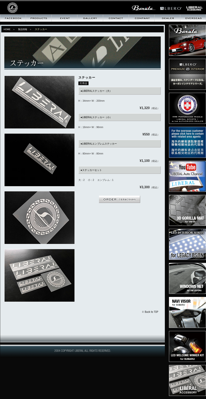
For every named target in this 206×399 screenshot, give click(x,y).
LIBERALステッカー (187, 380)
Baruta (187, 40)
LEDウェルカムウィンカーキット (187, 346)
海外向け (193, 18)
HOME (7, 29)
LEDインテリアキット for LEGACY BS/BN (187, 244)
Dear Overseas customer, (187, 142)
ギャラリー (90, 18)
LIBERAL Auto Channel (187, 176)
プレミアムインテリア (187, 74)
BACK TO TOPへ (150, 312)
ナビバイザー (187, 312)
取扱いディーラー (167, 18)
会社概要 (141, 18)
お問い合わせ (116, 18)
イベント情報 (64, 18)
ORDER (119, 199)
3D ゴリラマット (187, 210)
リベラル (25, 7)
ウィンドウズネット (187, 278)
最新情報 (13, 18)
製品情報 (38, 18)
